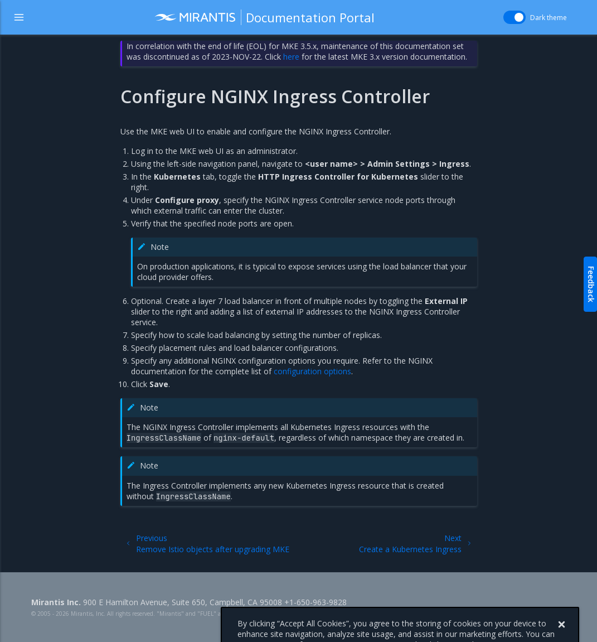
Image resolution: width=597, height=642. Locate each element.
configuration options (312, 371)
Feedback (591, 284)
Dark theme (548, 17)
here (291, 56)
